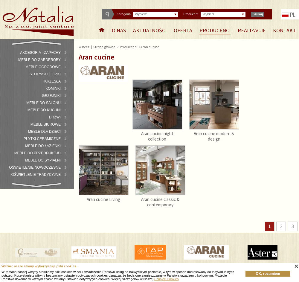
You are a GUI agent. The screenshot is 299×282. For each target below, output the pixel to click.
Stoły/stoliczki (45, 74)
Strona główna (104, 47)
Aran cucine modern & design (214, 136)
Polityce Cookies (166, 279)
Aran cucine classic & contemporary (160, 202)
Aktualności (150, 30)
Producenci (215, 30)
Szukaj (257, 14)
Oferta (183, 30)
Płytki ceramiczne (42, 139)
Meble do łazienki (43, 146)
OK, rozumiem (268, 274)
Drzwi (55, 117)
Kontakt (284, 30)
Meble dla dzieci (44, 131)
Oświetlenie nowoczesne (35, 167)
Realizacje (252, 30)
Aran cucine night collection (157, 136)
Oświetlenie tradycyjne (36, 175)
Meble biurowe (45, 124)
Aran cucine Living (103, 199)
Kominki (53, 88)
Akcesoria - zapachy (40, 53)
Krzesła (52, 81)
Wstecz (84, 47)
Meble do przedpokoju (37, 153)
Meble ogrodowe (43, 67)
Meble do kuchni (44, 110)
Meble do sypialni (43, 160)
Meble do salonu (43, 103)
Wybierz (141, 14)
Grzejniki (51, 96)
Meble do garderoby (39, 60)
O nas (119, 30)
